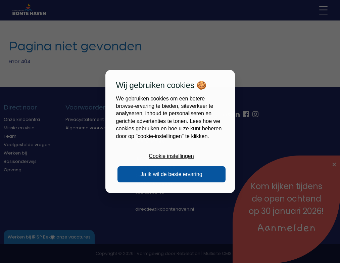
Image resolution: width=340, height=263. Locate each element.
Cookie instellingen (171, 156)
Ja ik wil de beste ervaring (171, 174)
